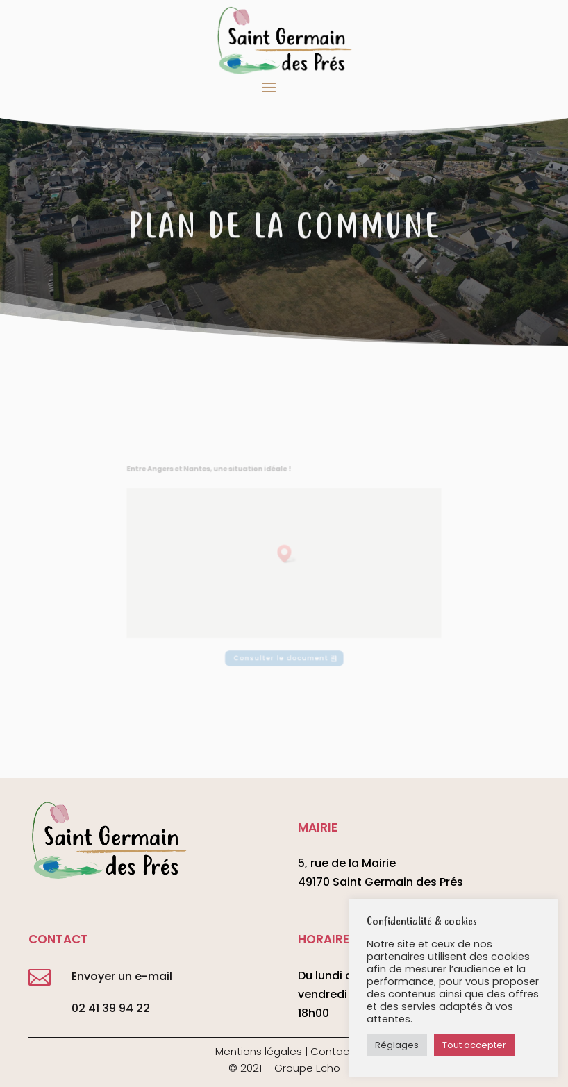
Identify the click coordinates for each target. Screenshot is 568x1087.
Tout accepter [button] (474, 1045)
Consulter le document (281, 644)
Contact (331, 1051)
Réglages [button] (397, 1045)
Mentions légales (258, 1051)
